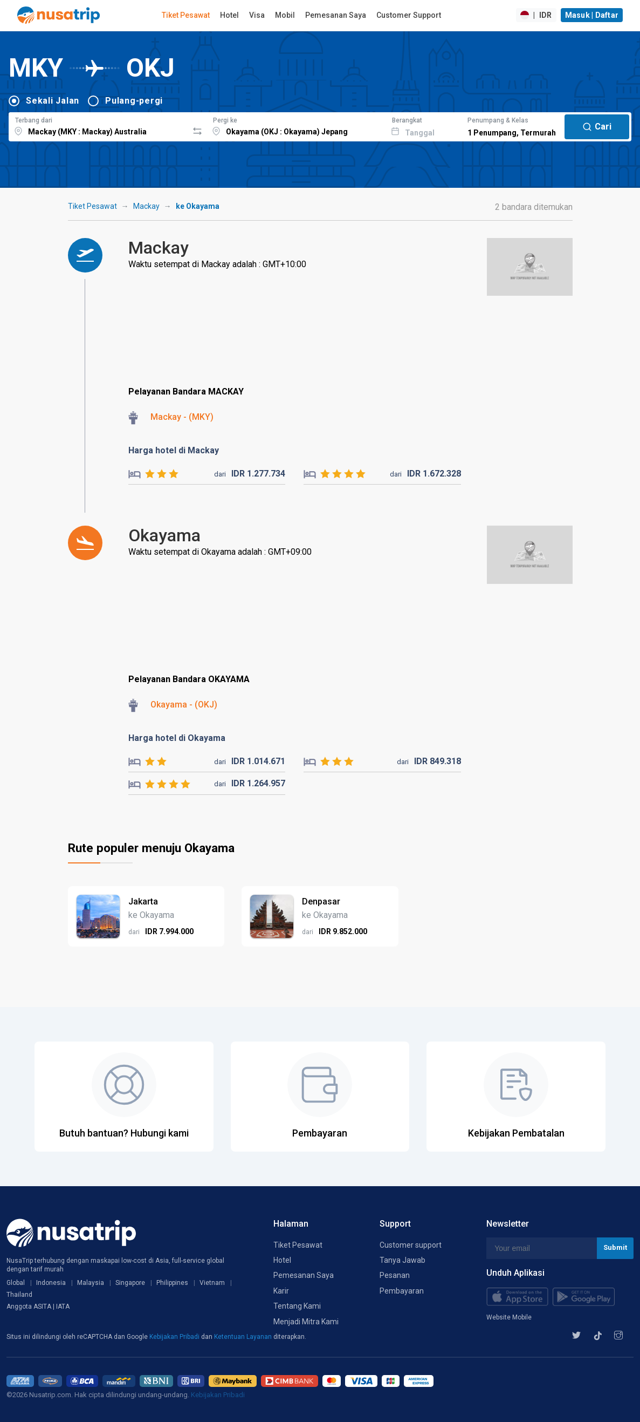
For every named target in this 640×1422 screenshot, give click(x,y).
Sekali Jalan (52, 101)
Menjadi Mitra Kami (306, 1321)
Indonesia (51, 1283)
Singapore (130, 1283)
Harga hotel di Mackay (173, 450)
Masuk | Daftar (592, 15)
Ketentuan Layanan (243, 1337)
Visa (257, 15)
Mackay (146, 206)
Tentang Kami (297, 1306)
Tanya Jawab (402, 1260)
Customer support (411, 1245)
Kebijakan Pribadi (175, 1337)
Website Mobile (509, 1317)
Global (15, 1283)
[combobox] (98, 125)
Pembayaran (402, 1291)
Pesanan (395, 1275)
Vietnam (212, 1283)
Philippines (172, 1283)
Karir (281, 1291)
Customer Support (408, 15)
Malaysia (90, 1283)
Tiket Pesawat (186, 15)
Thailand (19, 1294)
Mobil (285, 15)
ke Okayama (197, 206)
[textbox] (98, 125)
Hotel (229, 15)
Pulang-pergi (134, 101)
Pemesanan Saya (335, 15)
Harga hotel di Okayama (176, 738)
